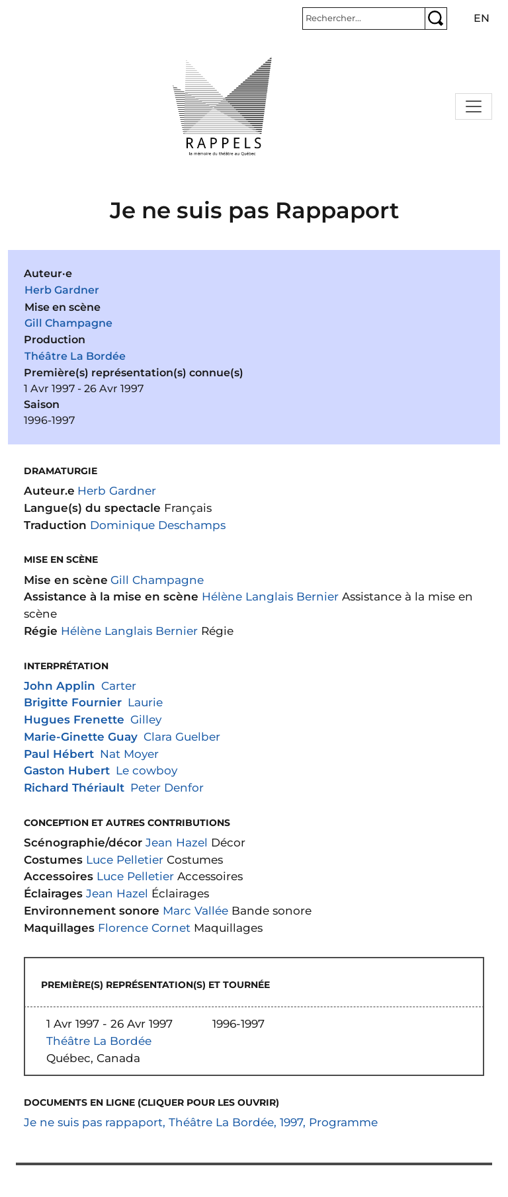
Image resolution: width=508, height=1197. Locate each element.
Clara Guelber (182, 736)
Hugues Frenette (74, 719)
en (481, 18)
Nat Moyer (129, 754)
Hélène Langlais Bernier (270, 596)
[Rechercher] (363, 18)
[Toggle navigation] (473, 106)
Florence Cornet (144, 927)
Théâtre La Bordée (75, 356)
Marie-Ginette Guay (81, 736)
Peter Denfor (167, 787)
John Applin (59, 685)
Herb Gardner (61, 290)
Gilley (145, 719)
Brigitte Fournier (73, 702)
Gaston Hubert (67, 770)
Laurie (145, 702)
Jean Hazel (177, 842)
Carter (118, 685)
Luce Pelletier (124, 859)
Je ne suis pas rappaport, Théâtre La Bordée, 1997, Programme (201, 1122)
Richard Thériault (74, 787)
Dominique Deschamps (158, 525)
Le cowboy (146, 770)
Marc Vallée (195, 910)
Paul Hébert (59, 754)
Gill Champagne (68, 323)
